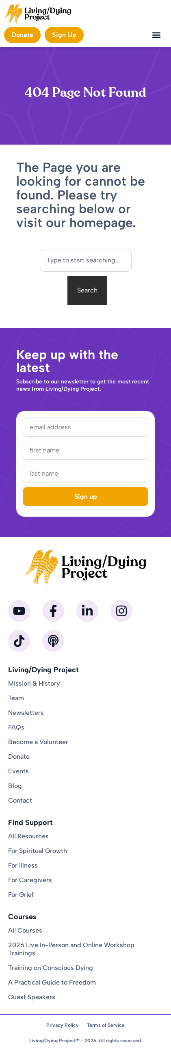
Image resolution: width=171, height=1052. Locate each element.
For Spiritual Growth (37, 851)
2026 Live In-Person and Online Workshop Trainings (71, 949)
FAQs (16, 727)
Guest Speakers (31, 997)
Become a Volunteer (38, 742)
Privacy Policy (62, 1025)
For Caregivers (30, 880)
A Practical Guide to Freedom (52, 982)
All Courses (25, 930)
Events (18, 771)
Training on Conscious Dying (50, 968)
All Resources (28, 836)
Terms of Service (106, 1025)
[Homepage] (37, 14)
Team (16, 698)
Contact (20, 800)
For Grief (21, 894)
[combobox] (86, 260)
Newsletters (26, 712)
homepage (100, 222)
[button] (156, 34)
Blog (15, 786)
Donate (19, 756)
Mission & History (34, 683)
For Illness (23, 865)
